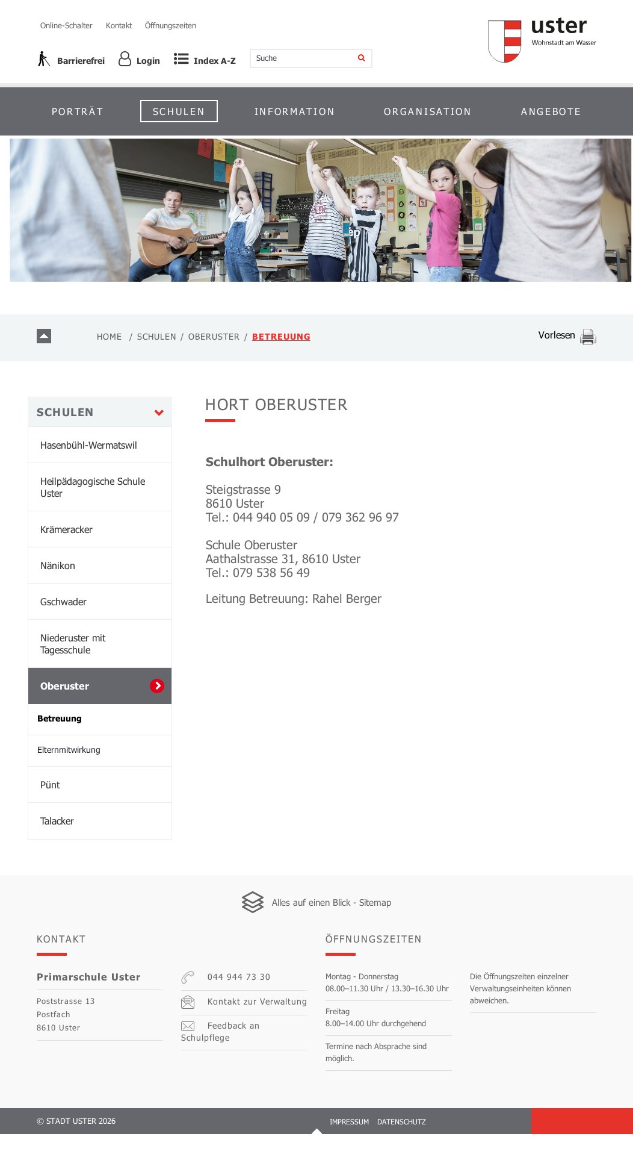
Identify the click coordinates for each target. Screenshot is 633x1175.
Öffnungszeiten (170, 25)
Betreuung (87, 758)
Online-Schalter (66, 25)
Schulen (179, 111)
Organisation (428, 111)
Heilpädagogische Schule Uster (92, 528)
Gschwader (63, 642)
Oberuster (64, 726)
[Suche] (355, 58)
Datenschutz (401, 1162)
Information (295, 111)
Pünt (50, 825)
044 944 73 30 (223, 1018)
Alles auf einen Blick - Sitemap (331, 943)
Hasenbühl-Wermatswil (88, 485)
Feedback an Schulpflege (243, 1067)
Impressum (349, 1162)
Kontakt (119, 25)
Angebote (551, 111)
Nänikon (57, 606)
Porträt (78, 111)
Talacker (57, 861)
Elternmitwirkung (68, 790)
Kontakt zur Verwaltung (241, 1043)
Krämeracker (66, 570)
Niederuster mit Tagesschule (72, 684)
